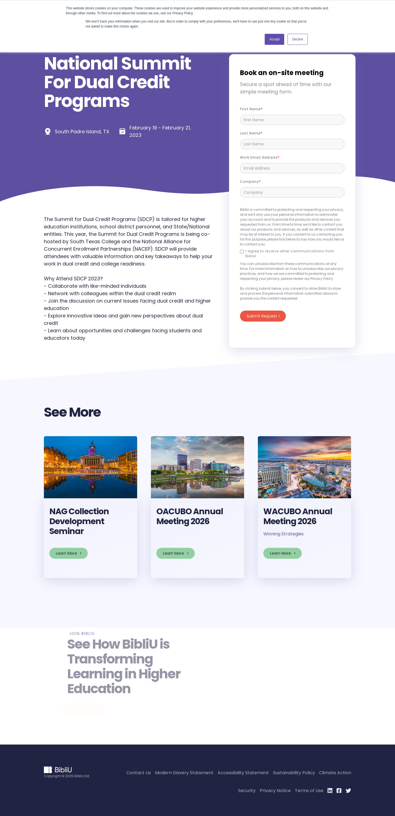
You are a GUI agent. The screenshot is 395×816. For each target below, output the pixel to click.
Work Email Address (259, 157)
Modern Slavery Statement (184, 773)
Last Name (250, 133)
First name (250, 109)
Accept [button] (274, 39)
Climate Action (335, 773)
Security (247, 790)
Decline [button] (297, 39)
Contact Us (138, 773)
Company (249, 181)
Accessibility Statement (243, 773)
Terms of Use (309, 790)
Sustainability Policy (294, 773)
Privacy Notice (275, 790)
